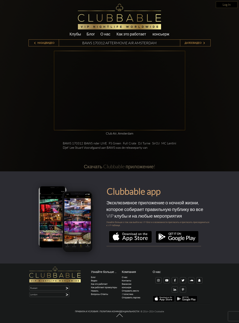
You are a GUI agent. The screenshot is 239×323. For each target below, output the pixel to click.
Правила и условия (86, 311)
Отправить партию (131, 297)
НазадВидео (44, 42)
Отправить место (130, 290)
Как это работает (131, 34)
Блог (91, 34)
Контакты (126, 280)
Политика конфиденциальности (119, 311)
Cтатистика (127, 294)
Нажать (94, 290)
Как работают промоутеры (104, 287)
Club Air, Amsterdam (119, 133)
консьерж (160, 34)
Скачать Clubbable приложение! (119, 166)
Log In (227, 4)
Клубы (75, 34)
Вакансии (126, 284)
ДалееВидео (195, 42)
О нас (105, 34)
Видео (94, 280)
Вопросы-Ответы (99, 294)
